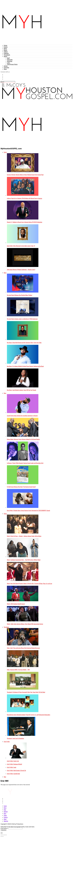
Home (5, 45)
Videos (6, 51)
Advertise (9, 61)
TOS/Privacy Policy (12, 64)
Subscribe (10, 59)
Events (5, 47)
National (6, 812)
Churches (6, 67)
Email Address (4, 828)
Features (6, 53)
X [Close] (1, 833)
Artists (5, 66)
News (5, 48)
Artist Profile (7, 742)
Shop (5, 69)
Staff (8, 58)
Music (5, 50)
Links (8, 63)
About (5, 56)
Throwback (7, 55)
